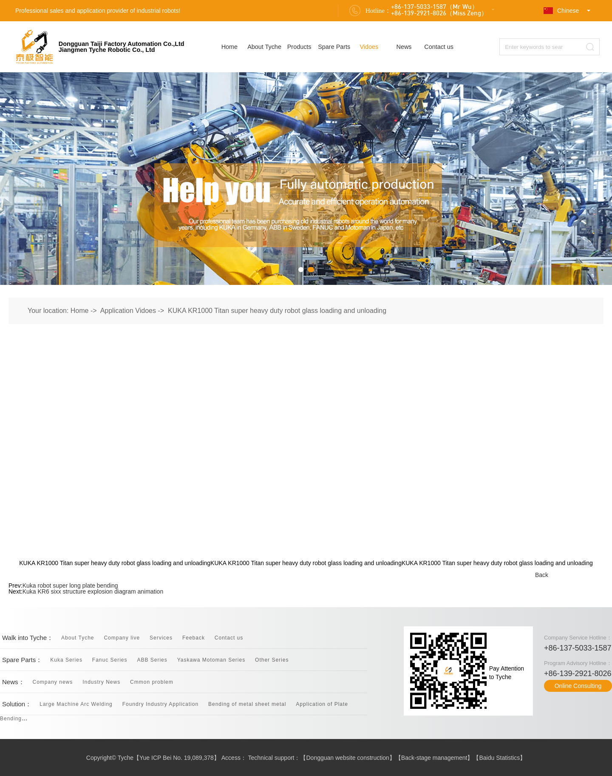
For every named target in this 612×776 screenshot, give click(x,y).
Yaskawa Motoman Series (211, 660)
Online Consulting (578, 685)
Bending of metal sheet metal (247, 704)
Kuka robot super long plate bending (70, 585)
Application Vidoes (128, 310)
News (404, 46)
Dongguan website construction (347, 757)
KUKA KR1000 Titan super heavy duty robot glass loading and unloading (277, 310)
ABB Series (152, 660)
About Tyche (264, 46)
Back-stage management (434, 757)
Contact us (438, 46)
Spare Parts (334, 46)
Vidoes (369, 46)
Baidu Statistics (499, 757)
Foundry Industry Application (160, 704)
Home (229, 46)
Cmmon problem (151, 682)
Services (161, 638)
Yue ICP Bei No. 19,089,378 (176, 757)
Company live (122, 638)
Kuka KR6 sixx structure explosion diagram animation (93, 591)
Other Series (272, 660)
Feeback (193, 638)
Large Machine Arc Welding (76, 704)
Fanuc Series (110, 660)
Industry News (101, 682)
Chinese (561, 10)
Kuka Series (66, 660)
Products (299, 46)
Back (541, 574)
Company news (53, 682)
